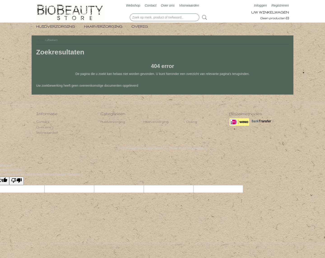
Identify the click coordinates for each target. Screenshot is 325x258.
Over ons (168, 5)
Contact (150, 5)
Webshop (133, 5)
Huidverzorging (55, 26)
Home (40, 39)
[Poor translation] (16, 181)
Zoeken (203, 17)
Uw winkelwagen (270, 12)
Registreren (280, 5)
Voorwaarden (189, 5)
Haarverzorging (103, 26)
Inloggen (260, 5)
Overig (139, 26)
